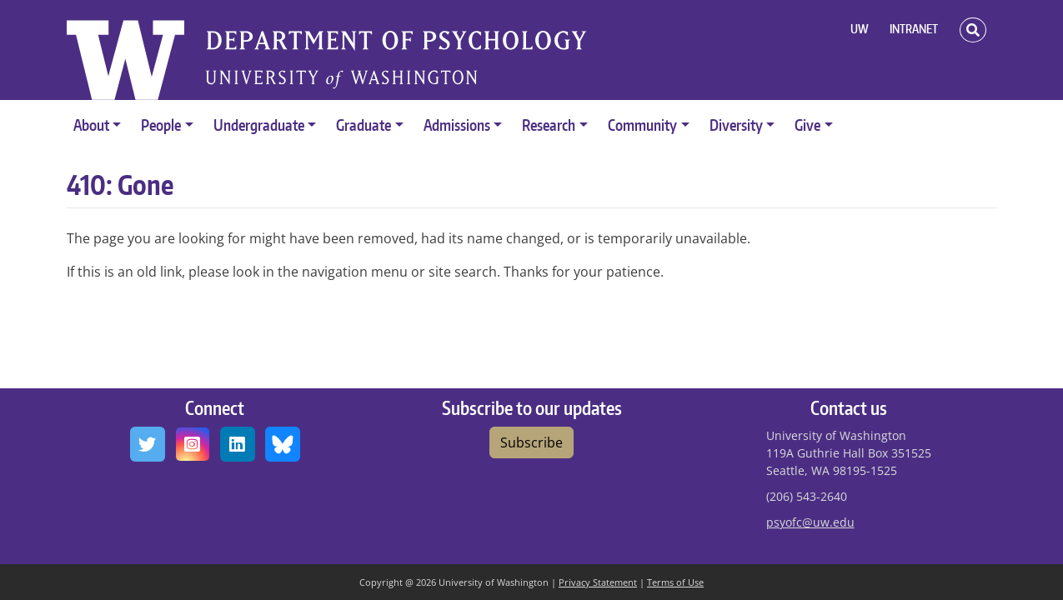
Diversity (736, 124)
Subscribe (531, 442)
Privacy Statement (598, 582)
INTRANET (914, 29)
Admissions (457, 124)
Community (642, 124)
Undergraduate (258, 124)
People (161, 124)
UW (859, 29)
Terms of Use (675, 582)
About (91, 124)
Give (807, 124)
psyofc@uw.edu (810, 522)
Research (548, 124)
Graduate (363, 124)
